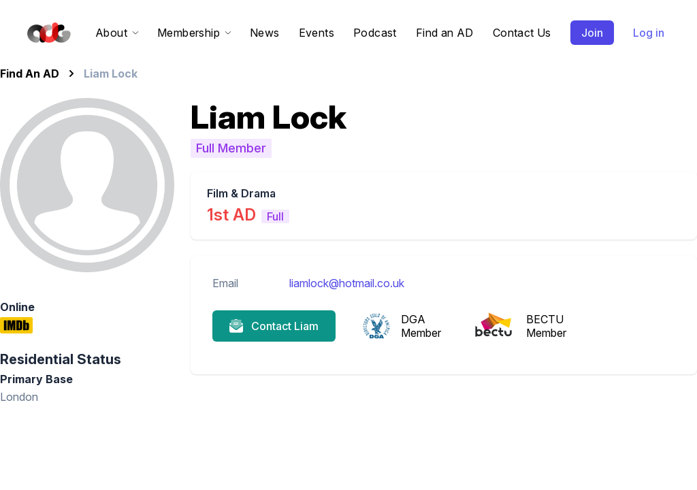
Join (592, 32)
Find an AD (445, 32)
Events (316, 32)
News (265, 32)
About (116, 32)
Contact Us (522, 32)
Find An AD (29, 73)
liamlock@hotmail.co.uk (346, 283)
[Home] (46, 33)
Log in (648, 32)
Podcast (375, 32)
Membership (194, 32)
